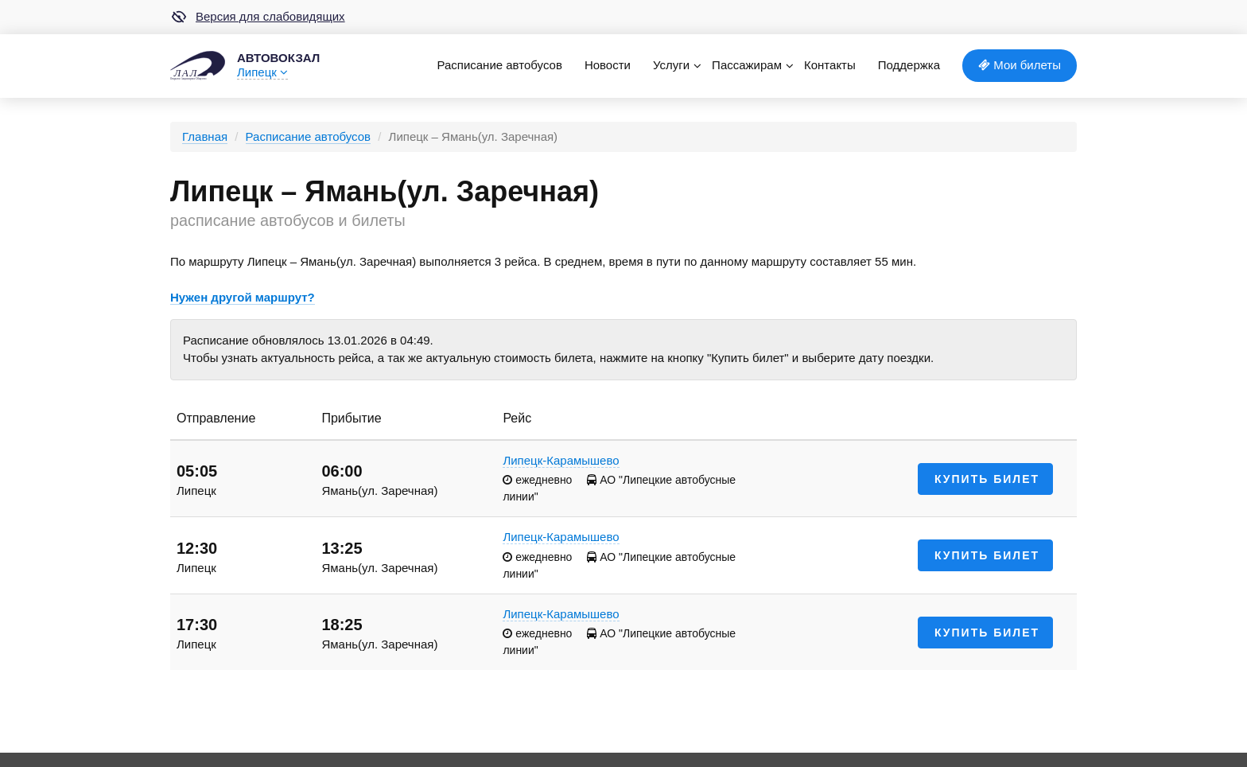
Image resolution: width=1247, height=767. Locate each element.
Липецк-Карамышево (561, 460)
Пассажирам (747, 65)
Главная (204, 136)
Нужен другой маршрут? (242, 297)
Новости (608, 65)
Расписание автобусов (499, 65)
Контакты (830, 65)
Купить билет (986, 479)
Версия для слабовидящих (257, 16)
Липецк (262, 72)
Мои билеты (1019, 65)
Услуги (671, 65)
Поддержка (909, 65)
